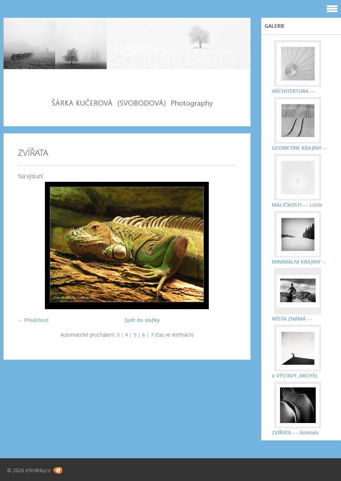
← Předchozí (33, 320)
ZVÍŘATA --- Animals (295, 432)
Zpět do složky (142, 320)
